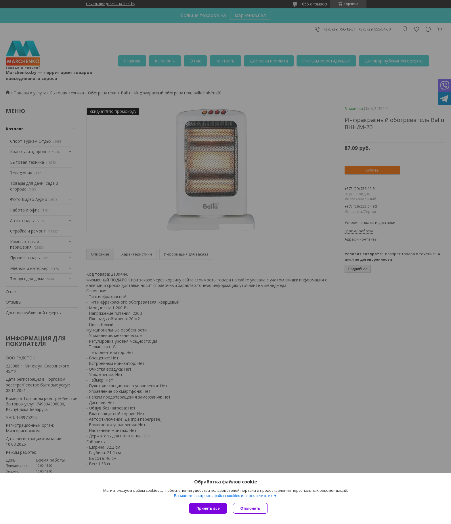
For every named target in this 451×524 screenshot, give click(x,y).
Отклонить (250, 508)
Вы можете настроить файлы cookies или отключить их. (223, 495)
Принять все (208, 508)
